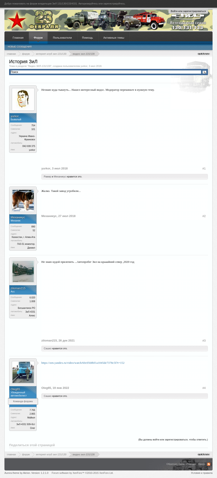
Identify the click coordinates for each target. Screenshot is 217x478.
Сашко (47, 348)
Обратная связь (175, 464)
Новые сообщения (20, 47)
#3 (204, 340)
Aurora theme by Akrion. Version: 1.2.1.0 (26, 473)
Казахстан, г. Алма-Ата (23, 237)
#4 (204, 388)
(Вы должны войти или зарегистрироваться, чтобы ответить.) (173, 439)
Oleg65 (15, 389)
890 (33, 226)
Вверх (201, 464)
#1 (204, 168)
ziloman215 (18, 288)
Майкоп (31, 417)
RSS (208, 464)
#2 (204, 216)
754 (33, 125)
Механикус (60, 176)
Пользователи (62, 37)
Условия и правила (202, 473)
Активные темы (113, 37)
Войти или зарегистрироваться (188, 11)
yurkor (84, 66)
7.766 (32, 410)
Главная (18, 37)
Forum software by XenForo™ (83, 473)
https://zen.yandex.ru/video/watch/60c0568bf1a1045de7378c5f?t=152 (83, 362)
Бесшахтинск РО (26, 308)
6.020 (32, 297)
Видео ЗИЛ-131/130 (39, 66)
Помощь (87, 37)
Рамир (47, 176)
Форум (38, 37)
